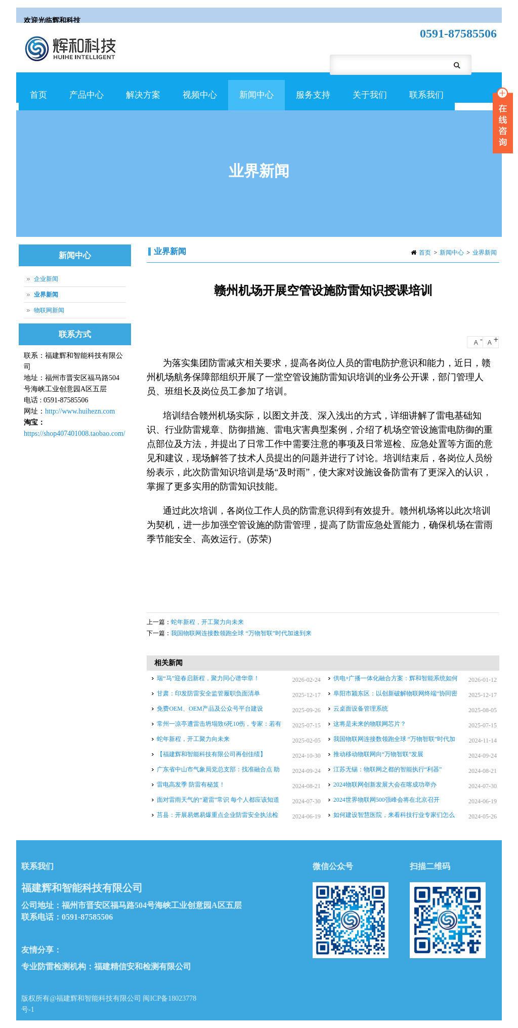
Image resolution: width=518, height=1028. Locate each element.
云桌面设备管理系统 (360, 708)
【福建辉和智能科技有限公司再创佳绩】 (211, 754)
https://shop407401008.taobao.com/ (74, 433)
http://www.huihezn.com (80, 411)
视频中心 (198, 100)
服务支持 (312, 100)
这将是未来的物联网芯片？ (369, 723)
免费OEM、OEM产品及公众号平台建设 (210, 708)
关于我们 (368, 100)
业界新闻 (484, 252)
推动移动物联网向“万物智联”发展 (378, 754)
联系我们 (426, 95)
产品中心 (85, 100)
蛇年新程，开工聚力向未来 (207, 622)
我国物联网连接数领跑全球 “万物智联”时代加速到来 (241, 633)
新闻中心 (255, 100)
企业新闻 (46, 278)
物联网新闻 (49, 310)
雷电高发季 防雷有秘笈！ (191, 784)
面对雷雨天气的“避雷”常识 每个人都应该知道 (218, 799)
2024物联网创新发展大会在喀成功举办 (385, 784)
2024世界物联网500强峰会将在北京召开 (386, 799)
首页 (38, 95)
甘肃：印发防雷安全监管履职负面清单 (208, 693)
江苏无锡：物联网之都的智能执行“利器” (387, 769)
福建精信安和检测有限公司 (142, 966)
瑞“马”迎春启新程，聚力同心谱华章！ (208, 678)
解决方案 (142, 100)
